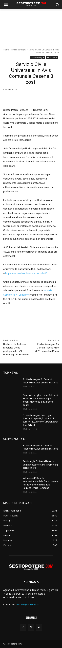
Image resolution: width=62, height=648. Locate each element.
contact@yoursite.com (28, 604)
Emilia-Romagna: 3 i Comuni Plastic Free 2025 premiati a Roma (47, 348)
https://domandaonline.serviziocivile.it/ (26, 273)
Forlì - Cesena (52, 57)
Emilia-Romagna (18, 49)
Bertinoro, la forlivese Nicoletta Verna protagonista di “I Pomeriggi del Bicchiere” (40, 464)
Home (6, 49)
